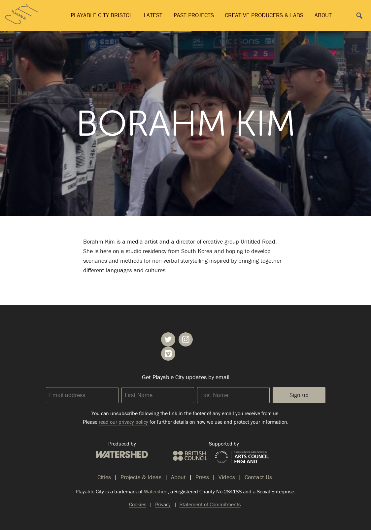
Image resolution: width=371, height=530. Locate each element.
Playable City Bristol (101, 15)
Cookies (137, 504)
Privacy (163, 504)
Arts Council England (242, 457)
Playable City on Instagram (186, 339)
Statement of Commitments (210, 504)
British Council (190, 456)
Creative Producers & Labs (264, 15)
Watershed (122, 454)
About (323, 15)
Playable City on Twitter (168, 339)
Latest (153, 15)
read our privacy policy (123, 421)
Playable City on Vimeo (168, 354)
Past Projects (194, 15)
